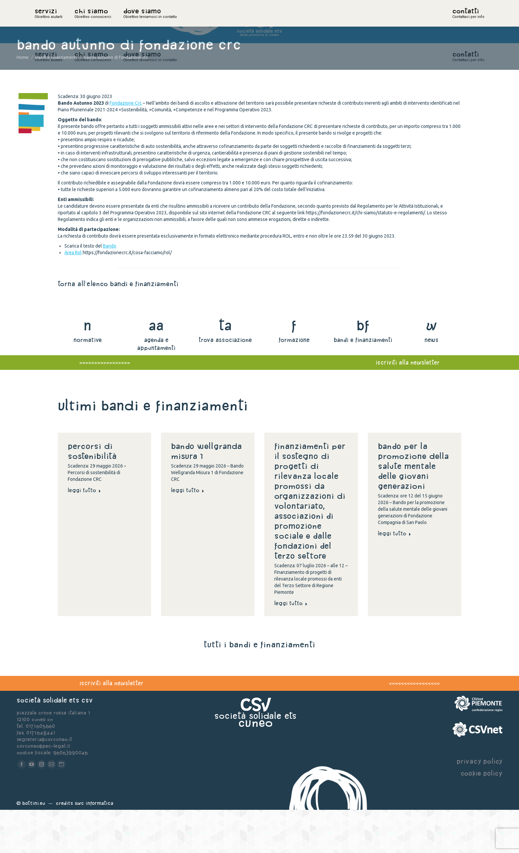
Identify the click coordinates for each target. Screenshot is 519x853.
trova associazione (225, 383)
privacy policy (479, 804)
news (431, 383)
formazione (294, 383)
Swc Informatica (94, 846)
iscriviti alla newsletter (111, 726)
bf (363, 368)
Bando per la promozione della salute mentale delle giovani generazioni (413, 509)
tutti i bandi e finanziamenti (259, 688)
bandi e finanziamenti (363, 383)
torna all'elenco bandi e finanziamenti (118, 327)
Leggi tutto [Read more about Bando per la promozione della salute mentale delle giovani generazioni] (394, 576)
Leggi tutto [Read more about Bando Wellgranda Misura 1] (187, 533)
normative (87, 383)
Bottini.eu (33, 846)
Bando (109, 289)
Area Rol (73, 295)
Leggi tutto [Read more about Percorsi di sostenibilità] (84, 533)
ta (224, 368)
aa (156, 368)
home (42, 21)
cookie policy (481, 816)
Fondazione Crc (126, 146)
